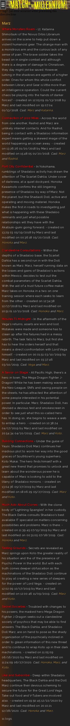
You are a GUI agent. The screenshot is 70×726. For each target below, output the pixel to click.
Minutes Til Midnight (16, 319)
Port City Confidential (17, 166)
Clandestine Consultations (21, 250)
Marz (30, 110)
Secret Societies (13, 606)
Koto (58, 433)
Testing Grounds (13, 548)
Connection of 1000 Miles (20, 118)
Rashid (13, 158)
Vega (31, 364)
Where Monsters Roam (18, 29)
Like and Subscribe (16, 675)
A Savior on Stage (15, 372)
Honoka (7, 242)
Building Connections (17, 441)
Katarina (47, 110)
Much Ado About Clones (20, 505)
